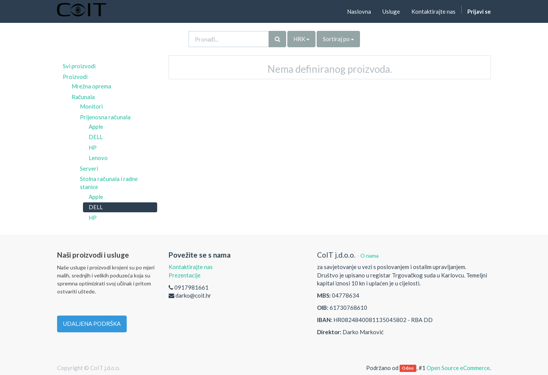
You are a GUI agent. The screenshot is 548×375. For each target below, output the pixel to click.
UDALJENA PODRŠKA (92, 323)
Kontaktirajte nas (191, 266)
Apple (96, 126)
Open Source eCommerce (458, 367)
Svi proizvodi (79, 65)
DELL (96, 136)
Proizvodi (75, 76)
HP (93, 147)
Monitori (91, 106)
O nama (369, 255)
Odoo (408, 368)
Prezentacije (185, 275)
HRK (301, 38)
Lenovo (98, 157)
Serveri (89, 168)
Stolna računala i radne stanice (109, 182)
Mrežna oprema (91, 86)
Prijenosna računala (105, 117)
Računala (83, 96)
